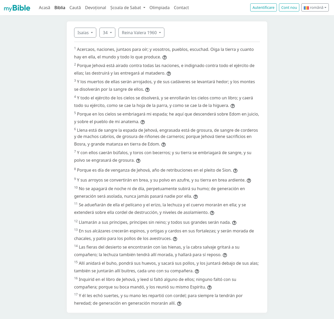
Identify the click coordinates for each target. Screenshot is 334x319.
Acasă (44, 7)
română (313, 7)
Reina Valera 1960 (140, 32)
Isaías (83, 32)
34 (106, 32)
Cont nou (289, 7)
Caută (75, 7)
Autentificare (264, 7)
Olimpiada (160, 7)
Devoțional (95, 7)
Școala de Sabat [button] (126, 7)
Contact (181, 7)
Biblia (60, 7)
